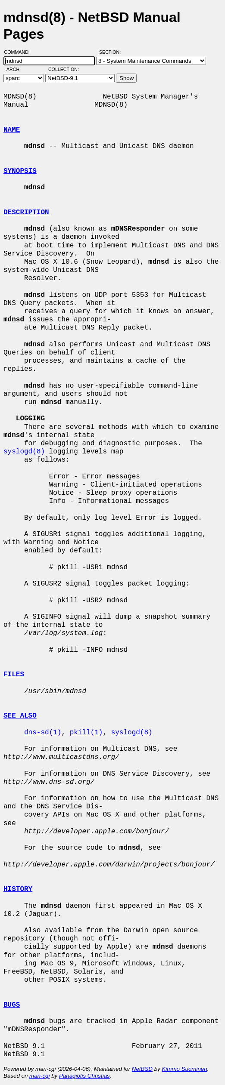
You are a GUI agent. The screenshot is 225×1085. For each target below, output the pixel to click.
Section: (112, 52)
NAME (11, 130)
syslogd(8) (24, 451)
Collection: (63, 69)
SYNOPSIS (20, 171)
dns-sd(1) (42, 732)
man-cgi (39, 1076)
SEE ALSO (20, 716)
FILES (13, 674)
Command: (19, 52)
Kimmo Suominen (184, 1069)
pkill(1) (86, 732)
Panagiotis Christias (84, 1076)
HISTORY (17, 889)
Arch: (17, 69)
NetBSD (142, 1069)
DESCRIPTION (26, 212)
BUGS (11, 1005)
